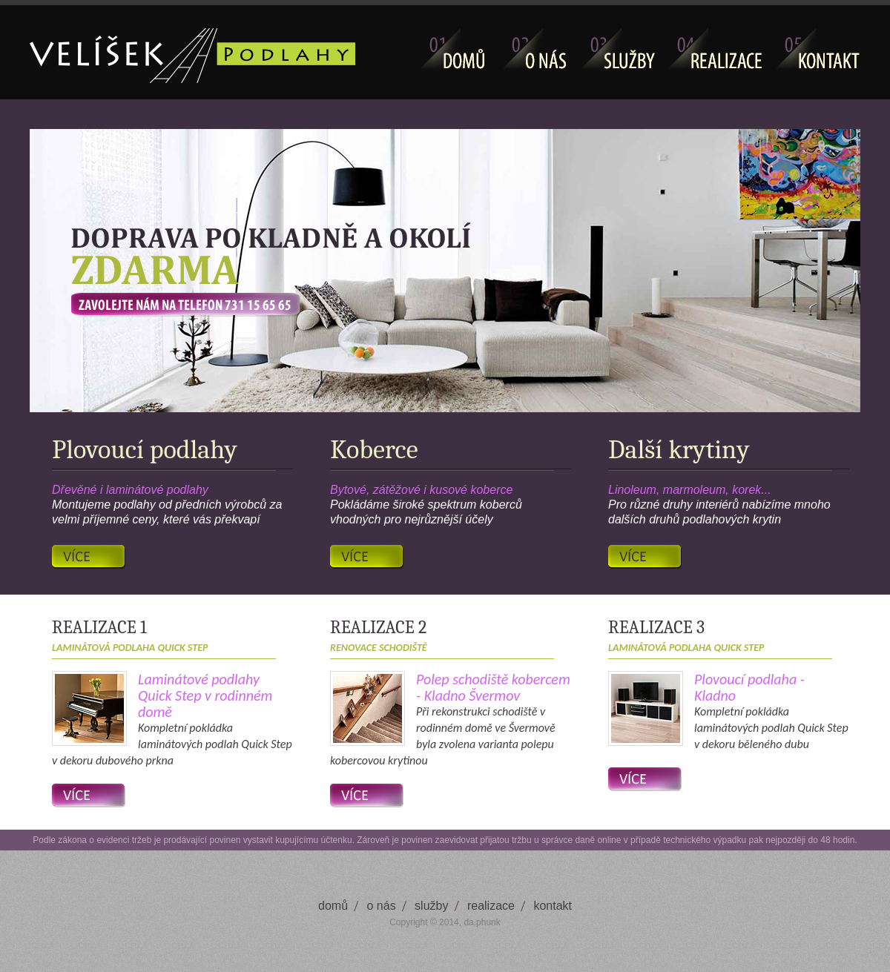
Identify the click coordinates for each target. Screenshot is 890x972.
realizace (491, 905)
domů (333, 905)
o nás (381, 905)
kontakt (552, 905)
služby (431, 905)
